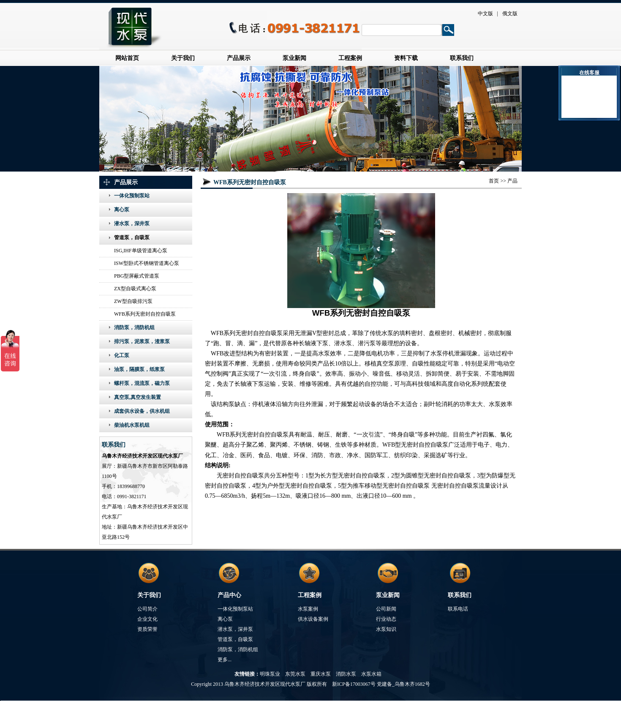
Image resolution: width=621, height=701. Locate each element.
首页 (494, 181)
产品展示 (239, 58)
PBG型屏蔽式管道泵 (136, 276)
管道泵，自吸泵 (132, 237)
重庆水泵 (320, 674)
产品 (512, 181)
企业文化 (147, 619)
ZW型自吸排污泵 (133, 301)
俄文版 (510, 13)
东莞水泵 (295, 674)
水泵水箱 (371, 674)
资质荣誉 (147, 629)
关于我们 (183, 58)
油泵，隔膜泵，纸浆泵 (139, 369)
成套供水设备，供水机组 (142, 411)
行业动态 (386, 619)
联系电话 (458, 609)
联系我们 (462, 58)
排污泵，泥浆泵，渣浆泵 (142, 341)
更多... (225, 660)
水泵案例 (308, 609)
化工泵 (121, 355)
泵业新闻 (294, 58)
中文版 (485, 13)
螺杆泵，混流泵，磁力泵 (142, 383)
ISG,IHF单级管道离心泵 (140, 251)
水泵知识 (386, 629)
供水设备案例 (313, 619)
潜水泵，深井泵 (132, 223)
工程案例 (350, 58)
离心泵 (121, 210)
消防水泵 (346, 674)
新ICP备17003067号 (354, 684)
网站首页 (127, 58)
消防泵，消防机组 (134, 327)
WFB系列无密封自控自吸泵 (145, 314)
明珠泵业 (270, 674)
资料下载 (406, 58)
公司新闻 (386, 609)
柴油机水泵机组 (132, 425)
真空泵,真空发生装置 (137, 397)
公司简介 (147, 609)
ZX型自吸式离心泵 (135, 289)
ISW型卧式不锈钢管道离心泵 (146, 263)
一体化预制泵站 (132, 196)
